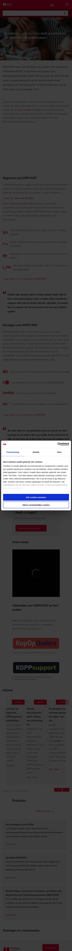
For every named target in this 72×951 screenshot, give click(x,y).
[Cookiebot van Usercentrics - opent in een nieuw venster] (57, 444)
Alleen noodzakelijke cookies (36, 505)
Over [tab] (59, 452)
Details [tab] (36, 452)
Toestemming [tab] (12, 452)
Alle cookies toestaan (36, 497)
